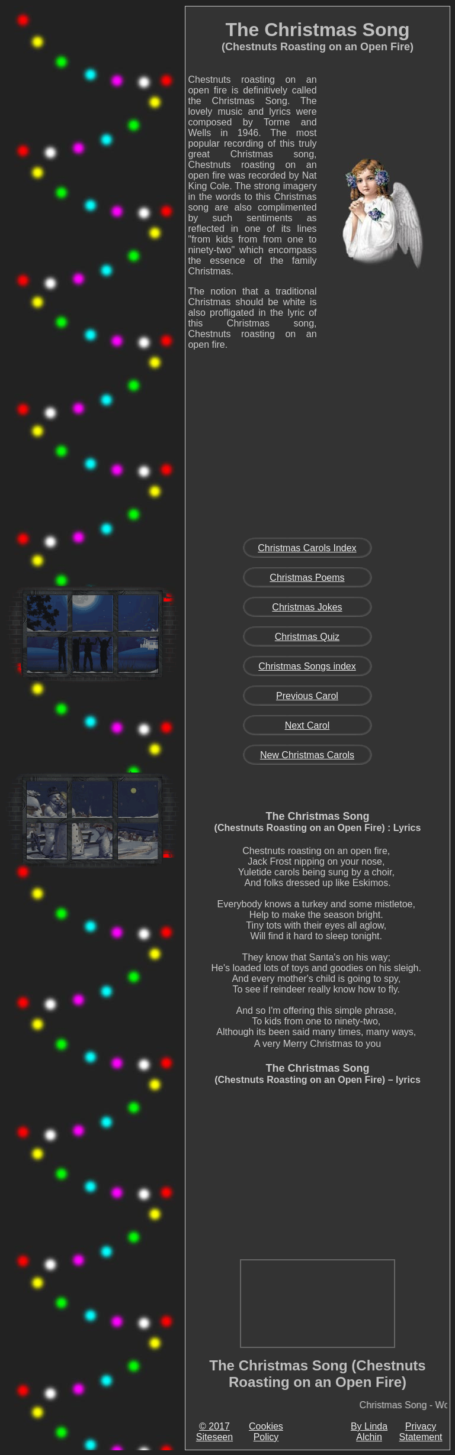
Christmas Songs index (307, 666)
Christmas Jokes (307, 607)
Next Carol (307, 725)
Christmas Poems (307, 578)
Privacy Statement (421, 1431)
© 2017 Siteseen (214, 1431)
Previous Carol (307, 696)
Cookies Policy (266, 1431)
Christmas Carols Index (307, 548)
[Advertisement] (92, 191)
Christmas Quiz (307, 637)
